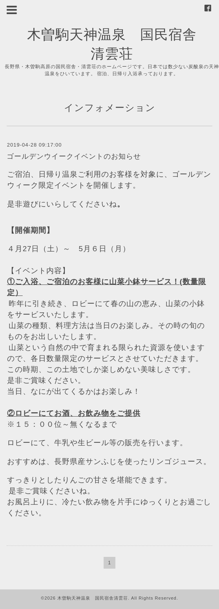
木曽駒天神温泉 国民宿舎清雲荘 (92, 598)
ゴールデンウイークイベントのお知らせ (74, 156)
